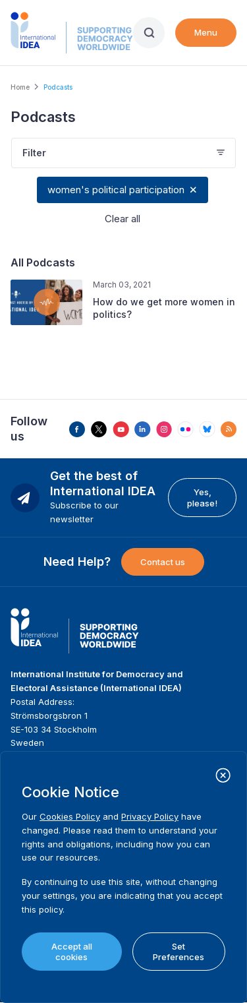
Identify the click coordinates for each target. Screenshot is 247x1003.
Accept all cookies (71, 951)
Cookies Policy (70, 816)
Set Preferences (178, 951)
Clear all (122, 218)
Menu (205, 32)
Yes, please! (202, 497)
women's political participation (115, 189)
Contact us (162, 562)
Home (20, 87)
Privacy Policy (149, 816)
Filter (34, 152)
